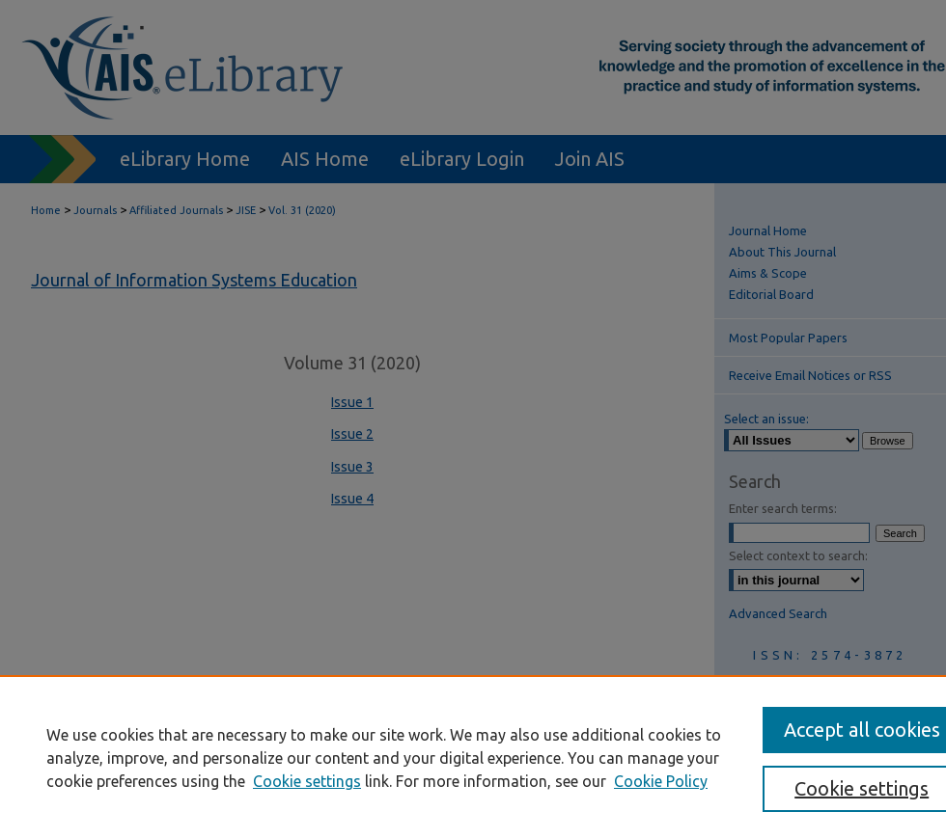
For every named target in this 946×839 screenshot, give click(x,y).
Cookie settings (307, 781)
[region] (473, 757)
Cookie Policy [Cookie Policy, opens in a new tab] (661, 781)
